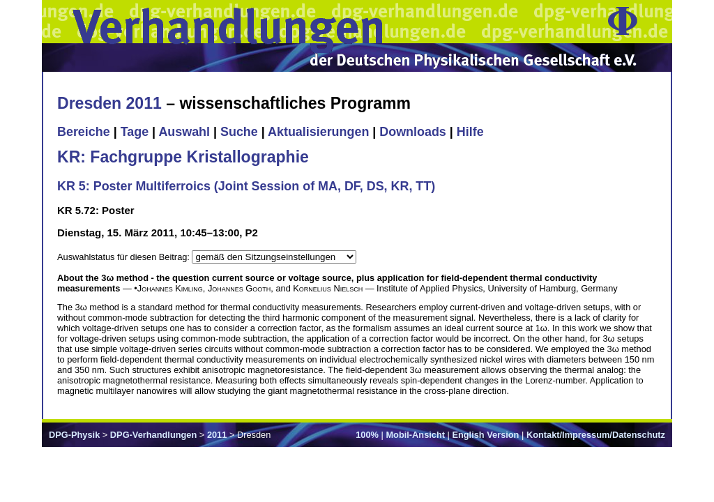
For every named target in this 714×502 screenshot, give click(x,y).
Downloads (412, 132)
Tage (135, 132)
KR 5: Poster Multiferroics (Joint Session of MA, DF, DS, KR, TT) (246, 186)
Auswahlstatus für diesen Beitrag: (124, 257)
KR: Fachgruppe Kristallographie (183, 157)
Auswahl (184, 132)
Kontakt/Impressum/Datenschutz (595, 434)
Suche (239, 132)
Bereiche (83, 132)
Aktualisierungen (318, 132)
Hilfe (470, 132)
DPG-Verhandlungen (153, 434)
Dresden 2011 (109, 103)
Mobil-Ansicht (415, 434)
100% (367, 434)
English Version (485, 434)
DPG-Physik (74, 434)
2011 (217, 434)
